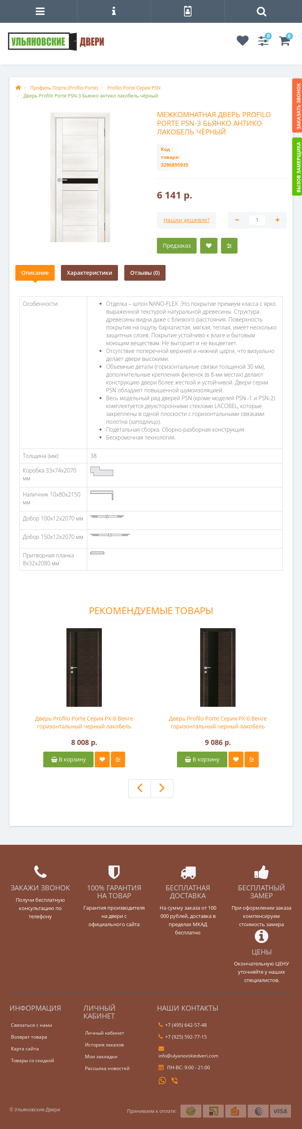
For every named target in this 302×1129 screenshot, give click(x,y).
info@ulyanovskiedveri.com (188, 1052)
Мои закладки (101, 1056)
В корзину (68, 759)
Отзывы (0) (145, 272)
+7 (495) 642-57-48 (182, 1025)
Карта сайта (25, 1048)
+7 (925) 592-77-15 (182, 1036)
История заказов (104, 1044)
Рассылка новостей (107, 1068)
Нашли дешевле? (187, 220)
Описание (35, 272)
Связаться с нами (31, 1025)
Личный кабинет (104, 1033)
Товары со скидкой (32, 1060)
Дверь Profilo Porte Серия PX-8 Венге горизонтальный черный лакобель (84, 722)
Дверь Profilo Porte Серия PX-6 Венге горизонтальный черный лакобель (218, 722)
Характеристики (89, 272)
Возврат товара (29, 1036)
